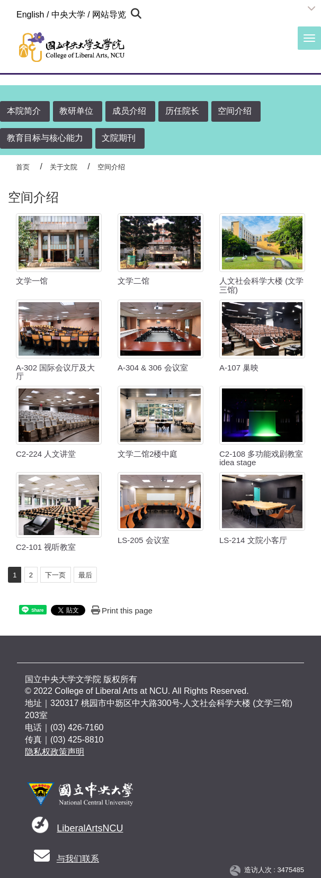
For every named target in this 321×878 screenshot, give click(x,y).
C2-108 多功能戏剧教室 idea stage (261, 458)
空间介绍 (235, 110)
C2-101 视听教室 (46, 546)
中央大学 (68, 14)
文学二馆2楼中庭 (147, 453)
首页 (23, 167)
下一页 (55, 575)
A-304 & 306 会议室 (153, 367)
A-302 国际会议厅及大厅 (55, 372)
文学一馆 (32, 280)
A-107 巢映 (238, 367)
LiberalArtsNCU (90, 828)
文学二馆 (133, 280)
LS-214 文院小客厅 (253, 540)
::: (11, 14)
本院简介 (24, 110)
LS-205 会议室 (144, 540)
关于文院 (63, 167)
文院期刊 (119, 137)
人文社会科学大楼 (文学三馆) (261, 285)
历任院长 (182, 110)
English (30, 14)
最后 (85, 575)
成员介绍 (129, 110)
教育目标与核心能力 (45, 137)
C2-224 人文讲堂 (46, 453)
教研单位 (76, 110)
